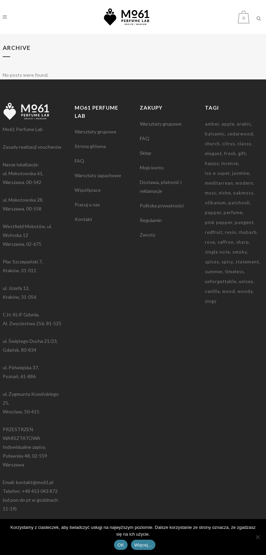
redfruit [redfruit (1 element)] (214, 232)
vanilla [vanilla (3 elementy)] (212, 291)
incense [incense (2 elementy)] (229, 163)
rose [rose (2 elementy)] (210, 242)
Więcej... (143, 545)
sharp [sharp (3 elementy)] (242, 242)
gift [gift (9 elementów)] (242, 153)
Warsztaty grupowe (95, 131)
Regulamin (151, 220)
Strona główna (90, 146)
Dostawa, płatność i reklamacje (161, 186)
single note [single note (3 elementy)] (217, 252)
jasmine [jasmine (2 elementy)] (240, 173)
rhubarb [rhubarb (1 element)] (248, 232)
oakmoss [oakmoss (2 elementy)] (243, 193)
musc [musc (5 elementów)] (210, 193)
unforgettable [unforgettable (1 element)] (220, 281)
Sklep (145, 153)
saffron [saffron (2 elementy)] (225, 242)
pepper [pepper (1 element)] (213, 212)
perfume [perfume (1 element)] (233, 212)
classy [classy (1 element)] (244, 143)
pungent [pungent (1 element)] (244, 222)
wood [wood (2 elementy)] (228, 291)
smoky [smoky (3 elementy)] (239, 252)
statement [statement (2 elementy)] (247, 261)
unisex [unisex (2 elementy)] (246, 281)
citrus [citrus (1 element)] (228, 143)
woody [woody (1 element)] (245, 291)
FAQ (79, 161)
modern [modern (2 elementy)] (244, 183)
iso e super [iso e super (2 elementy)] (217, 173)
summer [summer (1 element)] (214, 271)
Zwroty (147, 235)
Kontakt (83, 219)
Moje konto (152, 167)
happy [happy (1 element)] (212, 163)
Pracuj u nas (87, 204)
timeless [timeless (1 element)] (234, 271)
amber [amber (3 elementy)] (212, 124)
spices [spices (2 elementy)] (212, 261)
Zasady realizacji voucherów (32, 147)
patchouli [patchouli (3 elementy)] (239, 202)
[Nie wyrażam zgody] (257, 537)
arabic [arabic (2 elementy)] (244, 124)
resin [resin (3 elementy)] (230, 232)
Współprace (88, 190)
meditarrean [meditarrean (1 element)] (219, 183)
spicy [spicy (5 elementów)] (227, 261)
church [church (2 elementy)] (212, 143)
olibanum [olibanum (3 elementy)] (215, 202)
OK (120, 545)
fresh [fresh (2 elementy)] (230, 153)
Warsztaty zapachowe (98, 175)
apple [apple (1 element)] (228, 124)
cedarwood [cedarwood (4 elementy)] (240, 133)
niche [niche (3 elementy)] (225, 193)
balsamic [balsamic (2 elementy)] (215, 133)
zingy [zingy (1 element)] (211, 301)
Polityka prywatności (162, 205)
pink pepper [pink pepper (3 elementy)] (218, 222)
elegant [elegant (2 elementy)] (213, 153)
